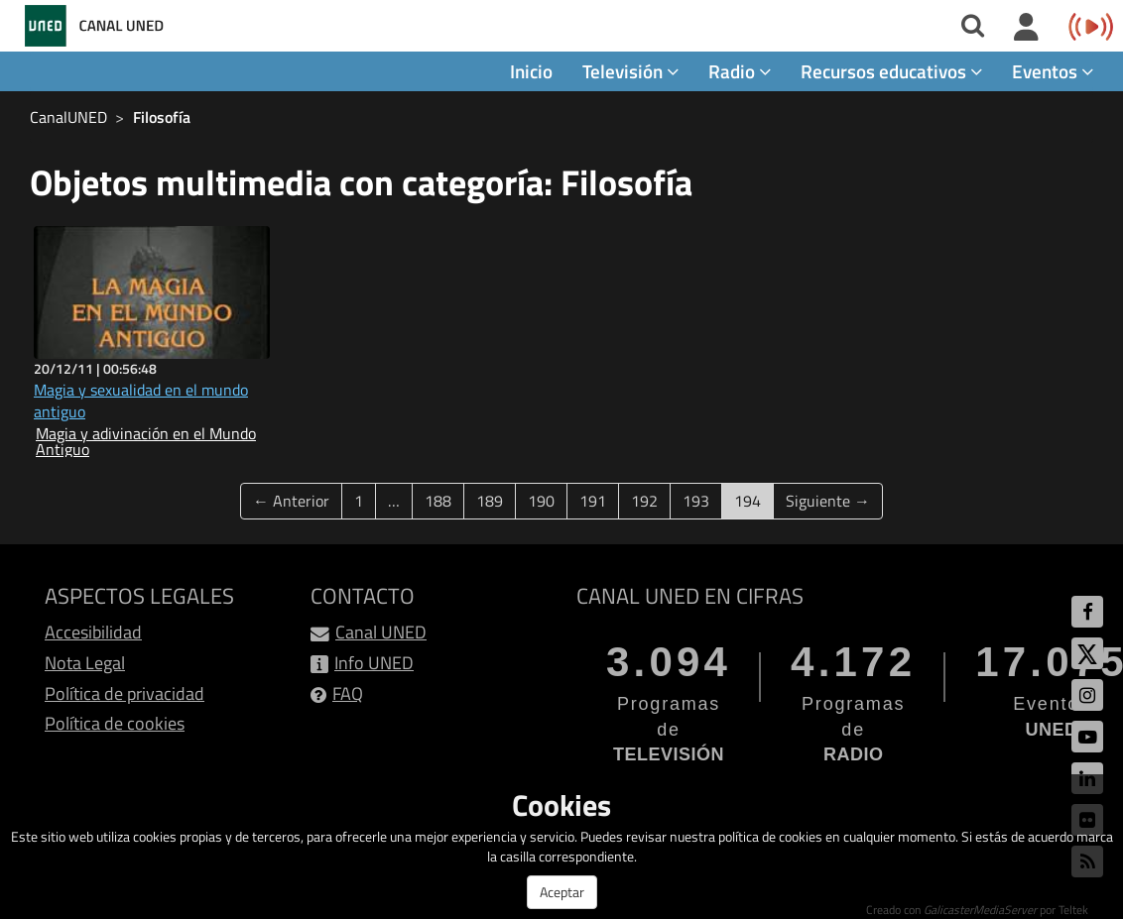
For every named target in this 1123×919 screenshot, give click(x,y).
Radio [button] (739, 71)
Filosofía (161, 117)
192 (644, 501)
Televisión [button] (630, 71)
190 (541, 501)
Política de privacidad (124, 693)
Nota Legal (85, 662)
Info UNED (374, 662)
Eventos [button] (1052, 71)
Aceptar (562, 891)
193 (696, 501)
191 (592, 501)
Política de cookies (115, 723)
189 (489, 501)
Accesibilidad (93, 632)
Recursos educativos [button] (891, 71)
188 (438, 501)
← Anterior (291, 501)
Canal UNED (381, 632)
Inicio (531, 71)
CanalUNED (68, 117)
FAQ (347, 693)
